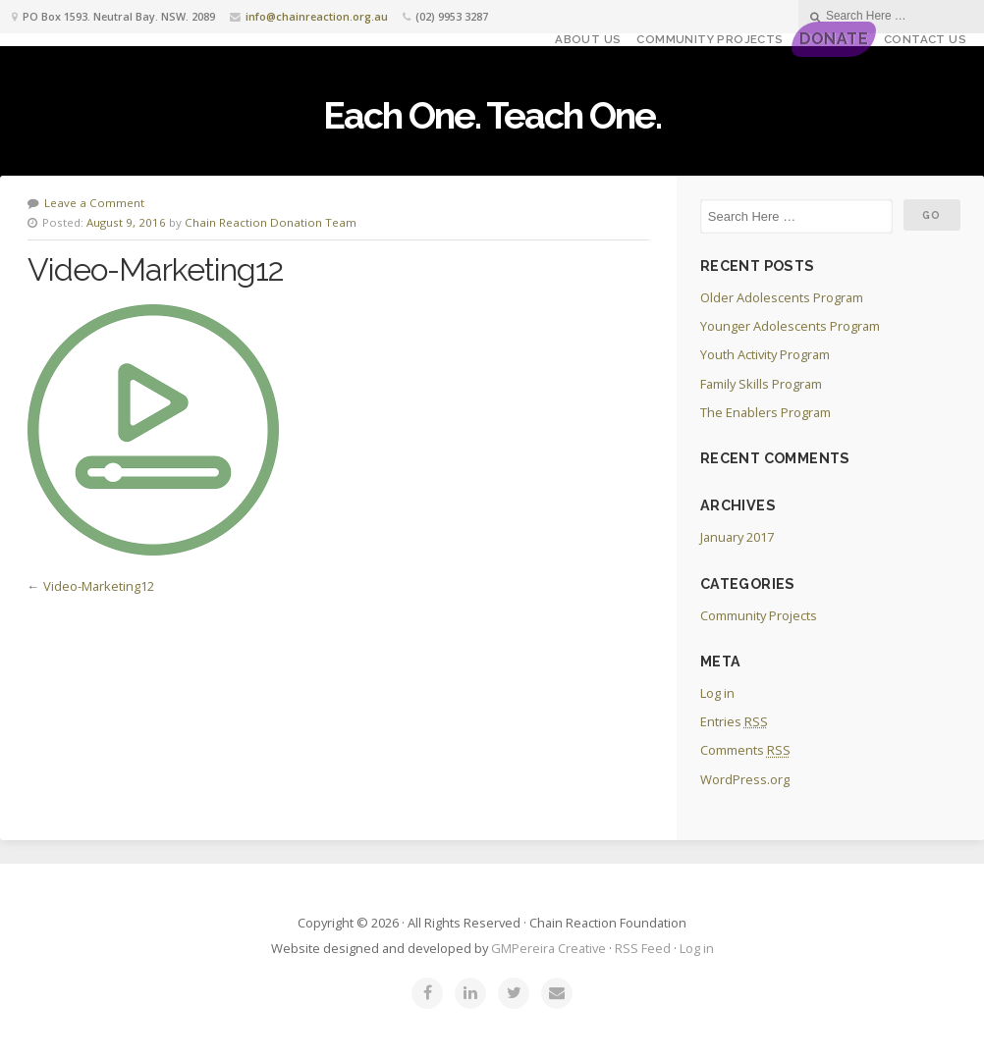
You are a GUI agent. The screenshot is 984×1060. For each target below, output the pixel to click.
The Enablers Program (765, 412)
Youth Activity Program (765, 354)
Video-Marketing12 (98, 586)
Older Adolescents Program (781, 297)
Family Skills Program (761, 384)
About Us (588, 39)
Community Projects (709, 39)
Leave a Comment (94, 202)
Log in (717, 693)
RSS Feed (643, 948)
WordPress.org (745, 779)
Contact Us (925, 39)
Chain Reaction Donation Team (270, 222)
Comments (745, 750)
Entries (734, 721)
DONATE (833, 38)
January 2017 (737, 537)
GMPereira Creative (548, 948)
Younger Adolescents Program (790, 326)
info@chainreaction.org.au (317, 16)
